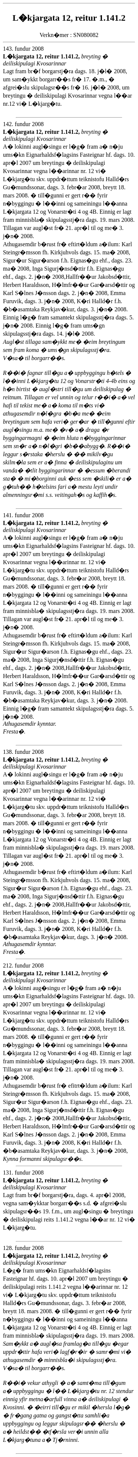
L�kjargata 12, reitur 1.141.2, (42, 56)
